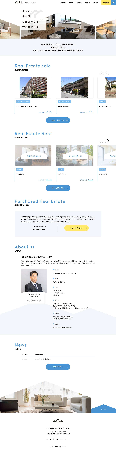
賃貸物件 (63, 2)
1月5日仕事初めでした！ (41, 354)
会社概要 (87, 2)
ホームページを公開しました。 (43, 359)
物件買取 (79, 2)
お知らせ (95, 2)
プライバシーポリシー (63, 439)
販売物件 (71, 2)
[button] (107, 73)
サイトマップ (50, 439)
